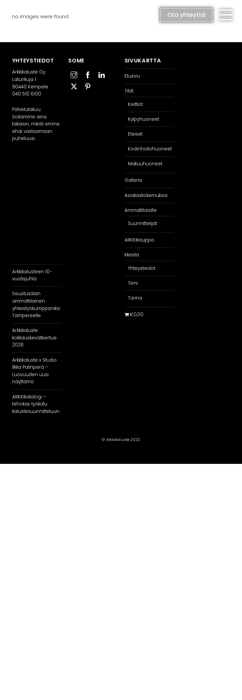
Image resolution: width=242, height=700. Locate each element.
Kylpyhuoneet (143, 119)
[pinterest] (87, 85)
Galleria (133, 180)
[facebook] (87, 74)
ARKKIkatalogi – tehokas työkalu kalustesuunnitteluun (35, 404)
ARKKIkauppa (139, 240)
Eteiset (135, 134)
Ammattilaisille (141, 210)
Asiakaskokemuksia (146, 195)
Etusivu (132, 76)
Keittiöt (135, 104)
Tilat (129, 91)
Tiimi (133, 283)
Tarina (135, 298)
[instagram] (74, 74)
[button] (226, 15)
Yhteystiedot (141, 268)
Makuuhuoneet (145, 164)
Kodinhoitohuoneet (150, 149)
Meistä (132, 255)
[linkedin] (101, 74)
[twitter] (74, 85)
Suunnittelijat (142, 223)
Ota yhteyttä (186, 15)
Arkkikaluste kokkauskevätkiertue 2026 (34, 337)
